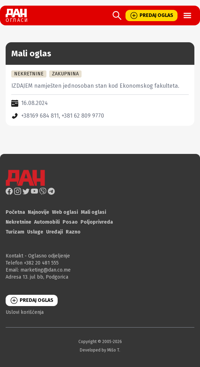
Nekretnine (18, 222)
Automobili (47, 222)
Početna (15, 212)
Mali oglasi (93, 212)
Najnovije (38, 212)
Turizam (15, 232)
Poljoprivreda (96, 222)
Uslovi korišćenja (25, 312)
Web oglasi (65, 212)
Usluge (35, 232)
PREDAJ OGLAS (151, 15)
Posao (70, 222)
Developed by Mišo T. (100, 350)
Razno (73, 232)
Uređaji (54, 232)
